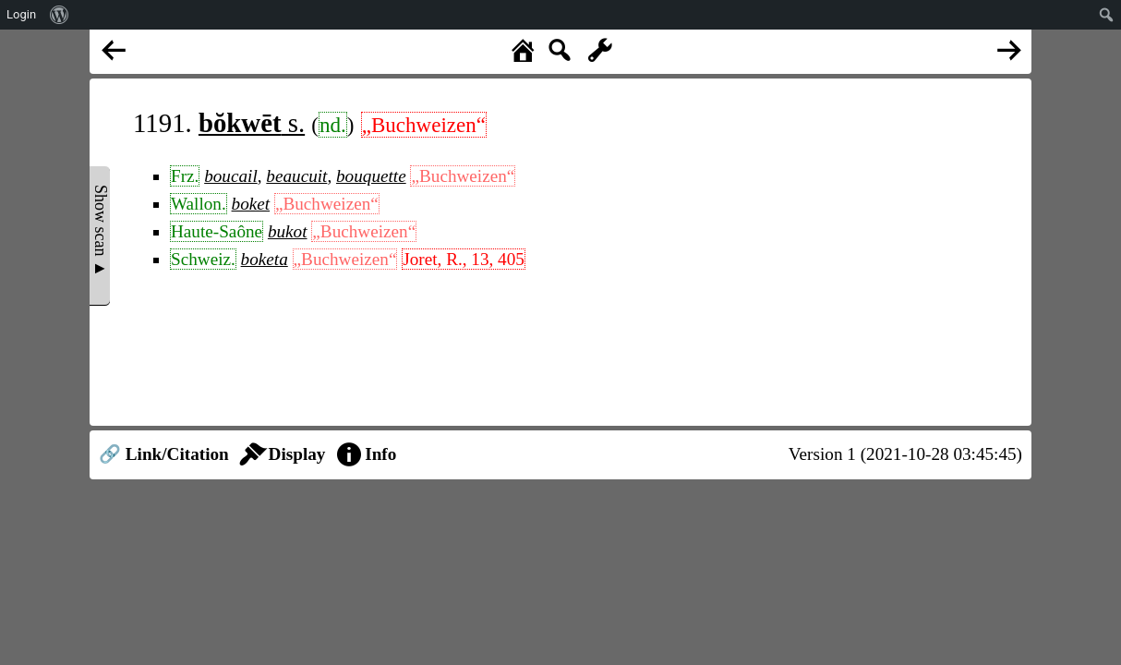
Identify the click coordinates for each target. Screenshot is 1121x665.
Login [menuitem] (21, 14)
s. (252, 123)
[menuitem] (59, 15)
